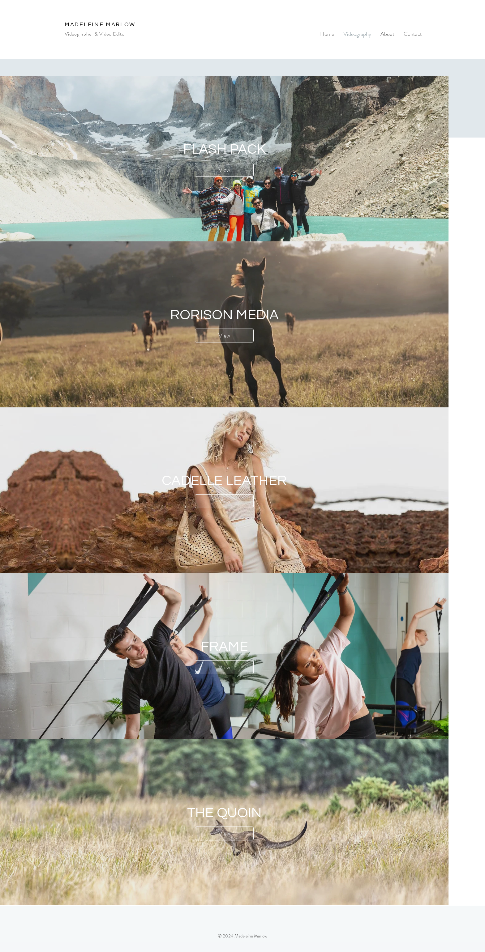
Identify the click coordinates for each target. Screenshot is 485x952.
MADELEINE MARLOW (100, 25)
